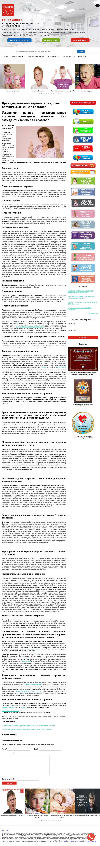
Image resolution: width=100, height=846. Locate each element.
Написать (9, 783)
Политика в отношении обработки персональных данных (80, 841)
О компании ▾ (17, 56)
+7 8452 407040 (11, 26)
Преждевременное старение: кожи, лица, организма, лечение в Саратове (27, 729)
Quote (16, 753)
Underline (9, 753)
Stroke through (11, 753)
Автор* (4, 749)
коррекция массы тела (36, 649)
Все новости (93, 313)
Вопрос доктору (68, 56)
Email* (36, 749)
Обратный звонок (80, 40)
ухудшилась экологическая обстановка (30, 327)
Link (21, 753)
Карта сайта (5, 830)
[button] (39, 94)
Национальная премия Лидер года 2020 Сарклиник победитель (82, 297)
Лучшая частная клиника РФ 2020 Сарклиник (79, 309)
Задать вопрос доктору (19, 40)
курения (43, 367)
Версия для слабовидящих (83, 103)
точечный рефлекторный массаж (28, 691)
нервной (23, 707)
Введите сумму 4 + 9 (9, 779)
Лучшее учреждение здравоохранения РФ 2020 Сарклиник (82, 303)
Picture (24, 753)
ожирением (26, 661)
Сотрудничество (53, 56)
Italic (6, 753)
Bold (3, 753)
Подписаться (83, 337)
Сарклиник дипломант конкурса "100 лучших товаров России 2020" (80, 291)
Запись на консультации (10, 711)
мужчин (4, 707)
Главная (6, 56)
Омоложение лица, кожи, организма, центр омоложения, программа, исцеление (29, 726)
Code (18, 753)
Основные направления (35, 56)
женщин (11, 707)
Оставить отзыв (51, 40)
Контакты (82, 56)
